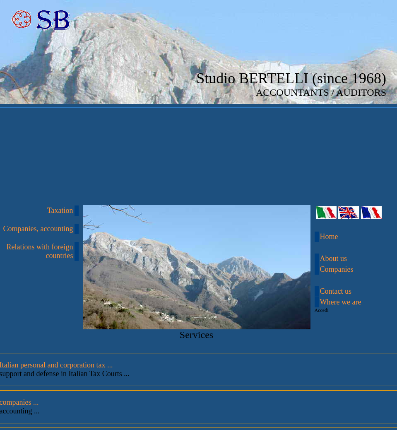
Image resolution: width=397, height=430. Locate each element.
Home (329, 236)
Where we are (340, 302)
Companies (337, 269)
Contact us (336, 291)
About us (333, 258)
